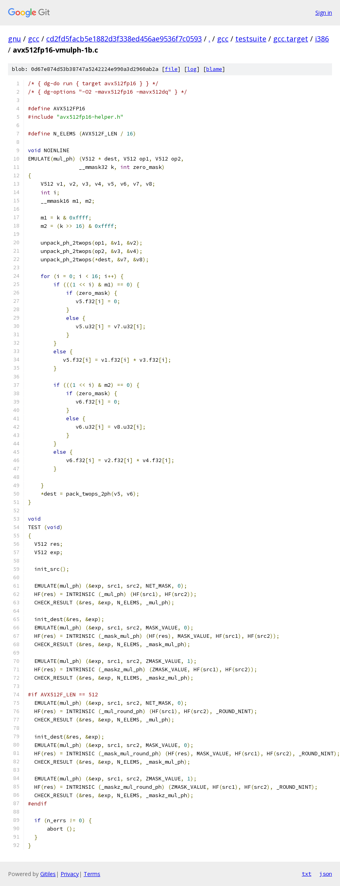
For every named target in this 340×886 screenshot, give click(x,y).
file (171, 69)
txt (306, 873)
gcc (33, 38)
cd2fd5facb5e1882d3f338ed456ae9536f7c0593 (124, 38)
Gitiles (48, 874)
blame (214, 69)
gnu (14, 38)
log (192, 69)
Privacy (70, 874)
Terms (92, 874)
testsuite (250, 38)
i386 (322, 38)
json (325, 873)
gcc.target (290, 38)
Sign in (323, 12)
